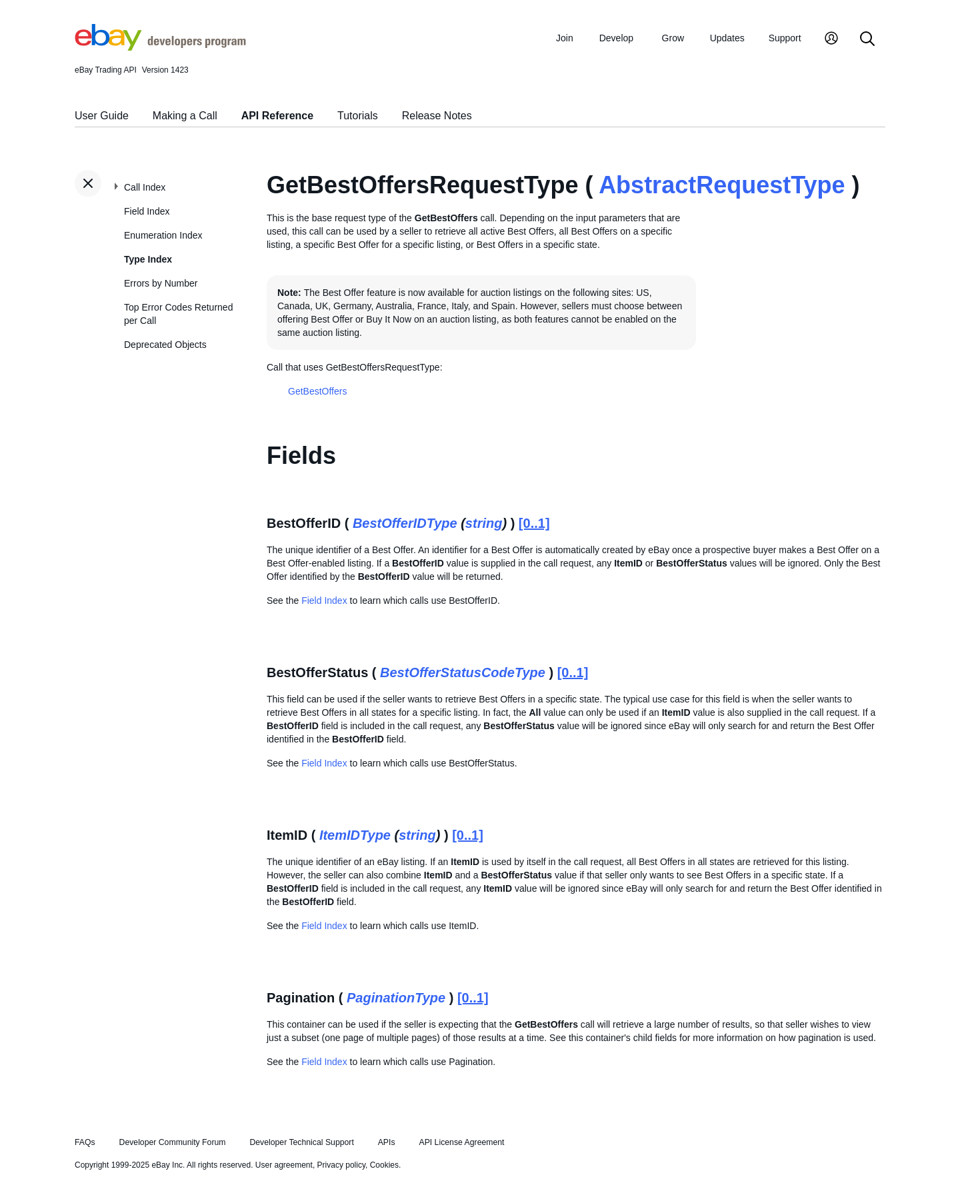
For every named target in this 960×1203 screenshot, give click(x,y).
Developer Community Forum (172, 1142)
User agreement (284, 1165)
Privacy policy (341, 1165)
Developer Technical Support (301, 1142)
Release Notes (437, 115)
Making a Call (185, 115)
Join (564, 38)
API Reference (277, 115)
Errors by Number (160, 283)
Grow (673, 38)
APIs (386, 1142)
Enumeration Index (163, 235)
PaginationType (396, 997)
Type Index (148, 259)
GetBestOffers (317, 391)
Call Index (144, 187)
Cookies (384, 1165)
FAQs (85, 1142)
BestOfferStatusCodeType (462, 672)
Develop (616, 38)
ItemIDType (355, 835)
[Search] (867, 39)
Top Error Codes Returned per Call (178, 314)
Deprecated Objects (165, 344)
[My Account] (831, 39)
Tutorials (357, 115)
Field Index (146, 211)
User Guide (102, 115)
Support (785, 38)
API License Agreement (461, 1142)
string (484, 523)
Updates (727, 38)
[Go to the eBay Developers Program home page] (160, 47)
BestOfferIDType (405, 523)
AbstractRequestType (722, 185)
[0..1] (534, 523)
